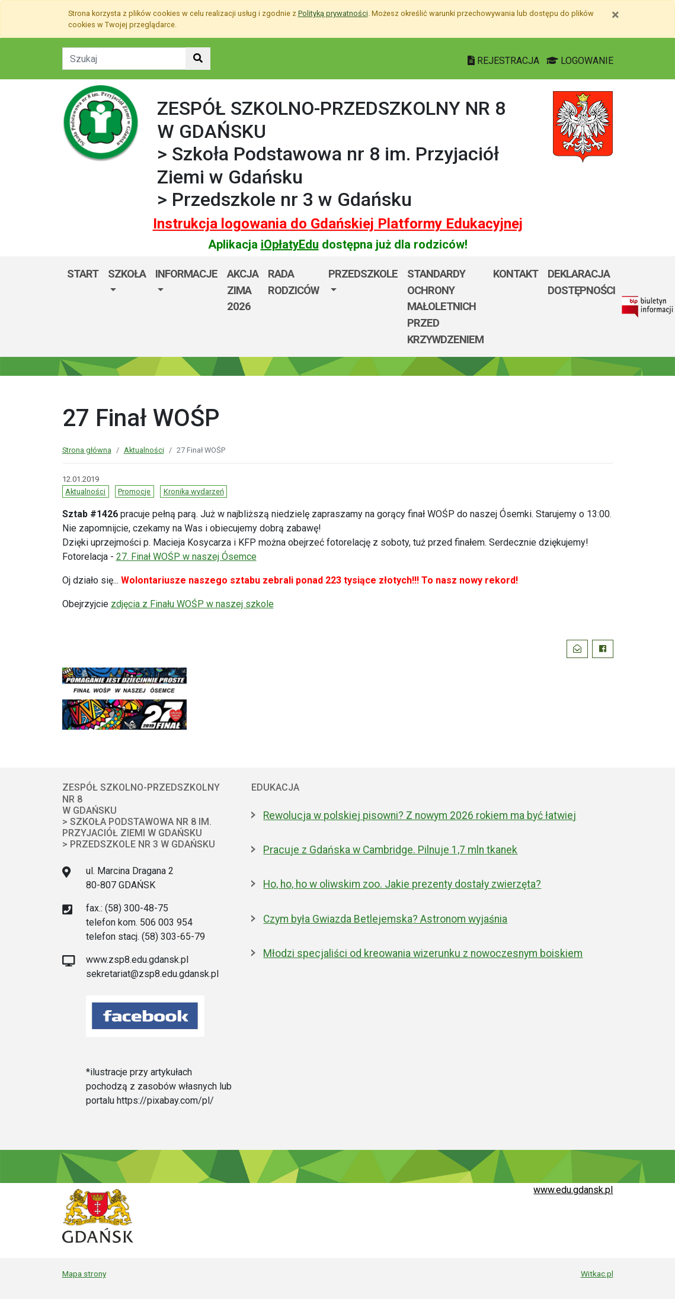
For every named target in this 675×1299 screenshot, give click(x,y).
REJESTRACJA (505, 60)
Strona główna (86, 450)
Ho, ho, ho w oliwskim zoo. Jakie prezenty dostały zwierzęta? (402, 884)
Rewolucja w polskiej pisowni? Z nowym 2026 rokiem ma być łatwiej (419, 815)
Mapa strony (84, 1273)
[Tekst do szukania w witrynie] (124, 58)
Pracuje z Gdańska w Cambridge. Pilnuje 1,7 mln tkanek (390, 850)
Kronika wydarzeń (194, 491)
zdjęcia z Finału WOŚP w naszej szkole (192, 604)
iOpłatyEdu (290, 244)
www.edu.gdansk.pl (573, 1189)
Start (82, 273)
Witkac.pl (597, 1273)
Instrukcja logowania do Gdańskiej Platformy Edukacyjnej (338, 223)
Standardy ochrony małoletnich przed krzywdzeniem (445, 306)
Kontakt (515, 273)
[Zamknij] (615, 15)
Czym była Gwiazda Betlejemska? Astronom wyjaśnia (385, 919)
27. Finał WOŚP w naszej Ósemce (186, 556)
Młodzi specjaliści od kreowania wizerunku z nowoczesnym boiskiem (423, 953)
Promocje (134, 491)
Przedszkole (363, 273)
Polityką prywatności (333, 13)
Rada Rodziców (293, 281)
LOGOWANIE (579, 60)
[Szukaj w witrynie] (197, 58)
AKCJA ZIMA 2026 (242, 289)
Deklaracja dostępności (581, 281)
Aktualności (144, 450)
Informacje (186, 273)
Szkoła (127, 273)
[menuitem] (127, 306)
